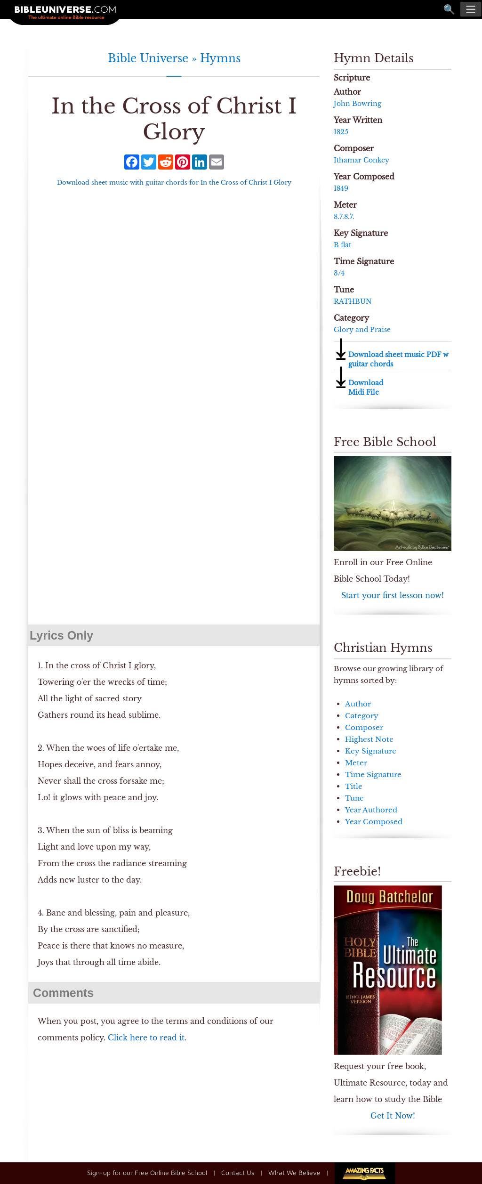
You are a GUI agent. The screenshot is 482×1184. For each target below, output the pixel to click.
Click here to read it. (147, 1037)
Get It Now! (392, 1115)
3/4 (339, 273)
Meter (356, 762)
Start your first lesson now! (392, 595)
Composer (364, 727)
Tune (354, 798)
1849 (341, 188)
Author (358, 703)
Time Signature (373, 774)
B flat (342, 245)
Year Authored (371, 809)
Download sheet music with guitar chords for (174, 182)
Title (353, 786)
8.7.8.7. (344, 216)
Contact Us (237, 1172)
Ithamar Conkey (361, 160)
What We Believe (294, 1172)
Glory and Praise (362, 329)
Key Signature (370, 750)
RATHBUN (353, 301)
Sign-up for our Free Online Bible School (147, 1172)
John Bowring (357, 103)
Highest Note (369, 739)
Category (361, 715)
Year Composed (373, 821)
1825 (341, 132)
